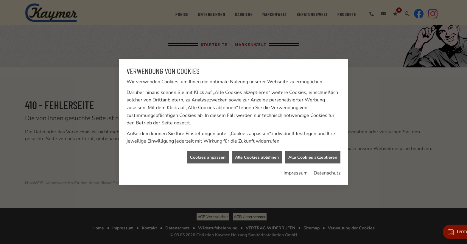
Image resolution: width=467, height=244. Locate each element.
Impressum (296, 172)
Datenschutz (327, 172)
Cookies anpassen (207, 157)
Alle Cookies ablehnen (257, 157)
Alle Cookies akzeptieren (312, 157)
